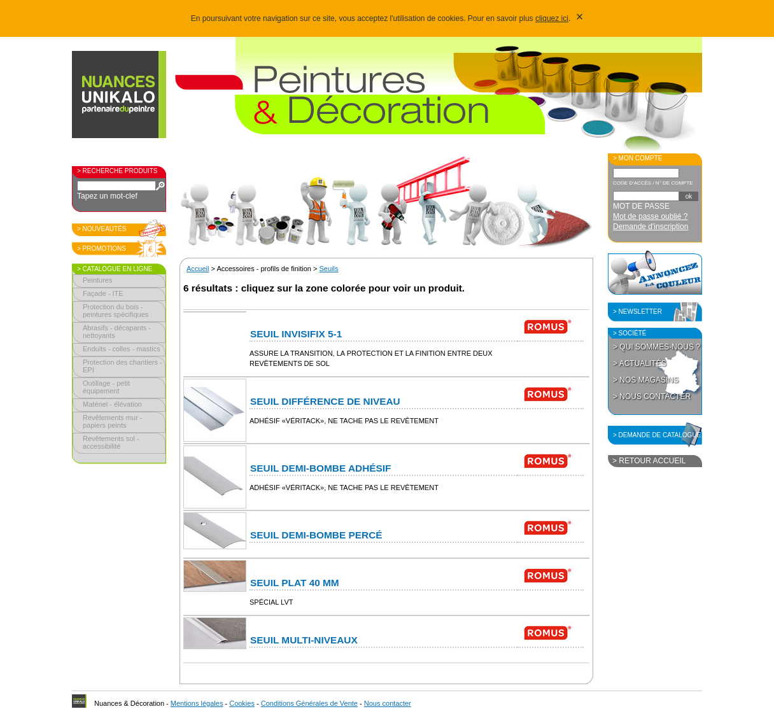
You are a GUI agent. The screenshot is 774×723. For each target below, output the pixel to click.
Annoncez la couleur (655, 272)
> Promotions (101, 248)
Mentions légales (197, 703)
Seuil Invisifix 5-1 (296, 333)
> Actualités (639, 363)
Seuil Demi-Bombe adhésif (320, 468)
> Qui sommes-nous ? (656, 346)
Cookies (242, 703)
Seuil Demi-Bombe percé (316, 535)
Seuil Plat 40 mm (294, 582)
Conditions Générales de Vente (309, 703)
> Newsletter (637, 311)
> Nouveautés (102, 228)
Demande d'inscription (650, 226)
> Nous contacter (652, 396)
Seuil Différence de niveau (325, 401)
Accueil (197, 268)
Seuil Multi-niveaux (304, 640)
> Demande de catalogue (657, 435)
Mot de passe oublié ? (650, 216)
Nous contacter (387, 703)
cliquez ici (551, 18)
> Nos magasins (646, 380)
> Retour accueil (649, 460)
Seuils (329, 268)
